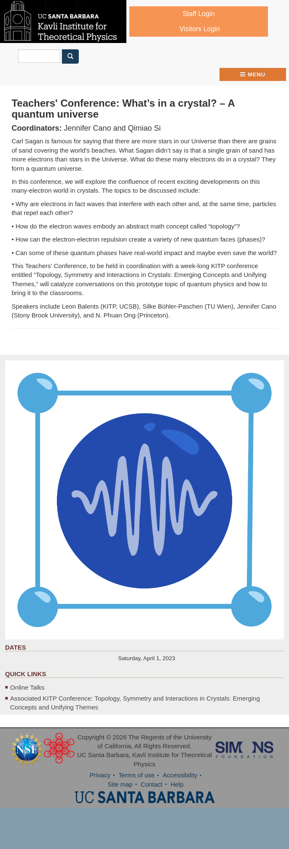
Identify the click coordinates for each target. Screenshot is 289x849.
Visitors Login (199, 28)
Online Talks (27, 687)
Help (177, 784)
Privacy (100, 775)
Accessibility (180, 775)
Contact (152, 784)
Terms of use (136, 775)
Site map (119, 784)
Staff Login (198, 13)
